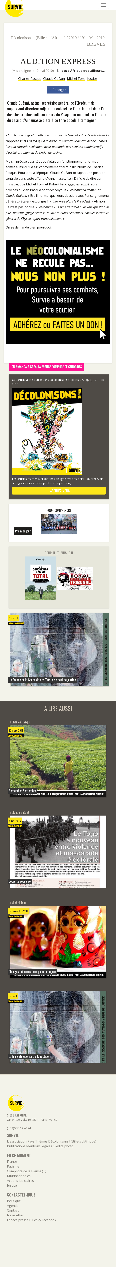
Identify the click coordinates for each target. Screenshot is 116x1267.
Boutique (14, 1201)
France (12, 1161)
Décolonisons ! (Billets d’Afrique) (38, 38)
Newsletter (15, 1215)
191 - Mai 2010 (92, 38)
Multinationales (19, 1176)
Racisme (13, 1166)
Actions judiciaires (20, 1180)
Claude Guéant (54, 78)
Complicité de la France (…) (26, 1171)
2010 (73, 38)
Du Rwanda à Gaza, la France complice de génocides (46, 366)
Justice (92, 78)
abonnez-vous (59, 490)
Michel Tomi (76, 78)
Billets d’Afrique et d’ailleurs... (81, 70)
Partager (58, 90)
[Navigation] (103, 5)
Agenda (12, 1205)
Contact (13, 1210)
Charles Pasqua (29, 78)
